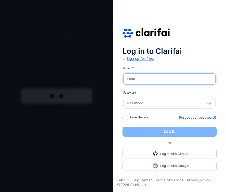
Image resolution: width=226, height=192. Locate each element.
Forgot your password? (198, 117)
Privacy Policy (198, 180)
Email (128, 68)
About (124, 180)
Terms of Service (169, 180)
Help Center (142, 180)
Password (131, 93)
